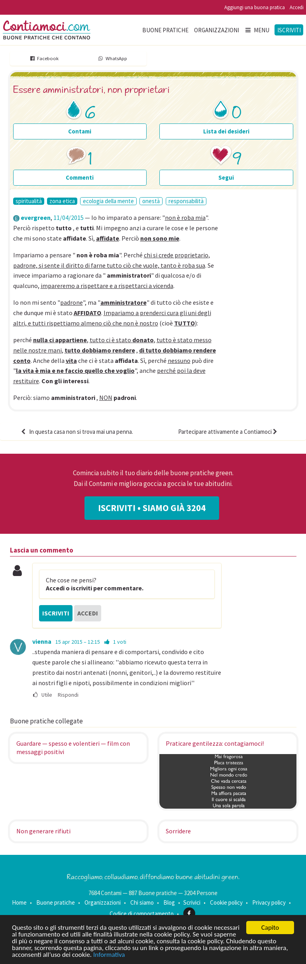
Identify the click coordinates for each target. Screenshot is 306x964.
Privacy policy (269, 902)
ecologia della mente (108, 201)
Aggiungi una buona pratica (254, 7)
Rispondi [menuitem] (68, 695)
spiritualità (29, 201)
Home (19, 902)
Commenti (80, 177)
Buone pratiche (165, 30)
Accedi (297, 7)
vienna (41, 641)
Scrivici (191, 902)
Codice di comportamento (142, 913)
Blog (169, 902)
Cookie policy (226, 902)
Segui (226, 177)
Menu (257, 30)
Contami (79, 131)
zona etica (62, 201)
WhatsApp (112, 58)
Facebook (44, 58)
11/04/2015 (68, 217)
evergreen (36, 217)
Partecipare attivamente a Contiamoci (228, 431)
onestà (151, 201)
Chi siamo (142, 902)
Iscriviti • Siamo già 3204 (152, 507)
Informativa (109, 955)
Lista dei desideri (226, 131)
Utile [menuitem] (42, 695)
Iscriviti (289, 30)
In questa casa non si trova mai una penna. (76, 431)
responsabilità (186, 201)
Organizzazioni (216, 30)
